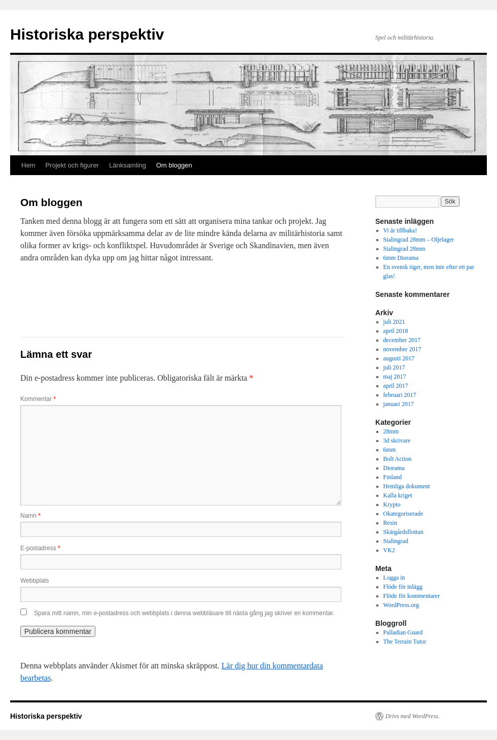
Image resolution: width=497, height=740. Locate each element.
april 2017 (395, 385)
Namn (30, 515)
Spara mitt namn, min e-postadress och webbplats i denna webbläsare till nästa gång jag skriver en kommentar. (184, 613)
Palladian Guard (403, 632)
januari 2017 (398, 404)
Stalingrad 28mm (404, 248)
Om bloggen (174, 165)
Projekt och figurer (72, 165)
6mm (389, 449)
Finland (392, 477)
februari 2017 (399, 394)
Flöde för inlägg (402, 586)
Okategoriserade (403, 513)
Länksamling (127, 165)
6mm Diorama (401, 257)
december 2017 (402, 340)
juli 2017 (394, 367)
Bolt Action (397, 458)
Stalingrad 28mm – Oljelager (418, 239)
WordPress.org (401, 605)
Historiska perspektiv (87, 34)
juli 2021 (394, 321)
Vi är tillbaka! (400, 230)
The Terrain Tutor (405, 641)
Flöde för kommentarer (411, 595)
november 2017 (402, 349)
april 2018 (395, 330)
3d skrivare (397, 440)
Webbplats (34, 580)
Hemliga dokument (406, 486)
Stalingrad (395, 541)
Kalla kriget (397, 495)
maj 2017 (394, 376)
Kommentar (38, 398)
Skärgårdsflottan (403, 531)
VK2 (389, 550)
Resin (390, 522)
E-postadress (40, 548)
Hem (28, 165)
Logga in (394, 577)
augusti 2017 (399, 358)
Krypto (392, 504)
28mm (391, 431)
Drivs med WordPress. (412, 716)
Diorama (394, 468)
